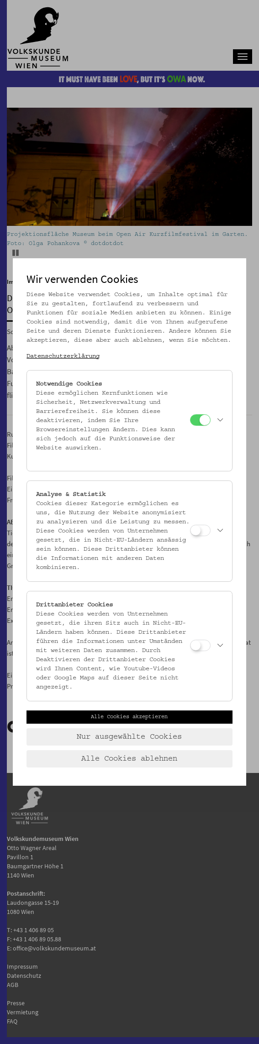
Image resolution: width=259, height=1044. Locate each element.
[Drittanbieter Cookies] (200, 645)
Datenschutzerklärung (63, 356)
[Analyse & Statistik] (200, 530)
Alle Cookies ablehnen (129, 759)
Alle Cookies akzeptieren (129, 717)
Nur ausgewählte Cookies (129, 737)
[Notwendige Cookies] (200, 420)
